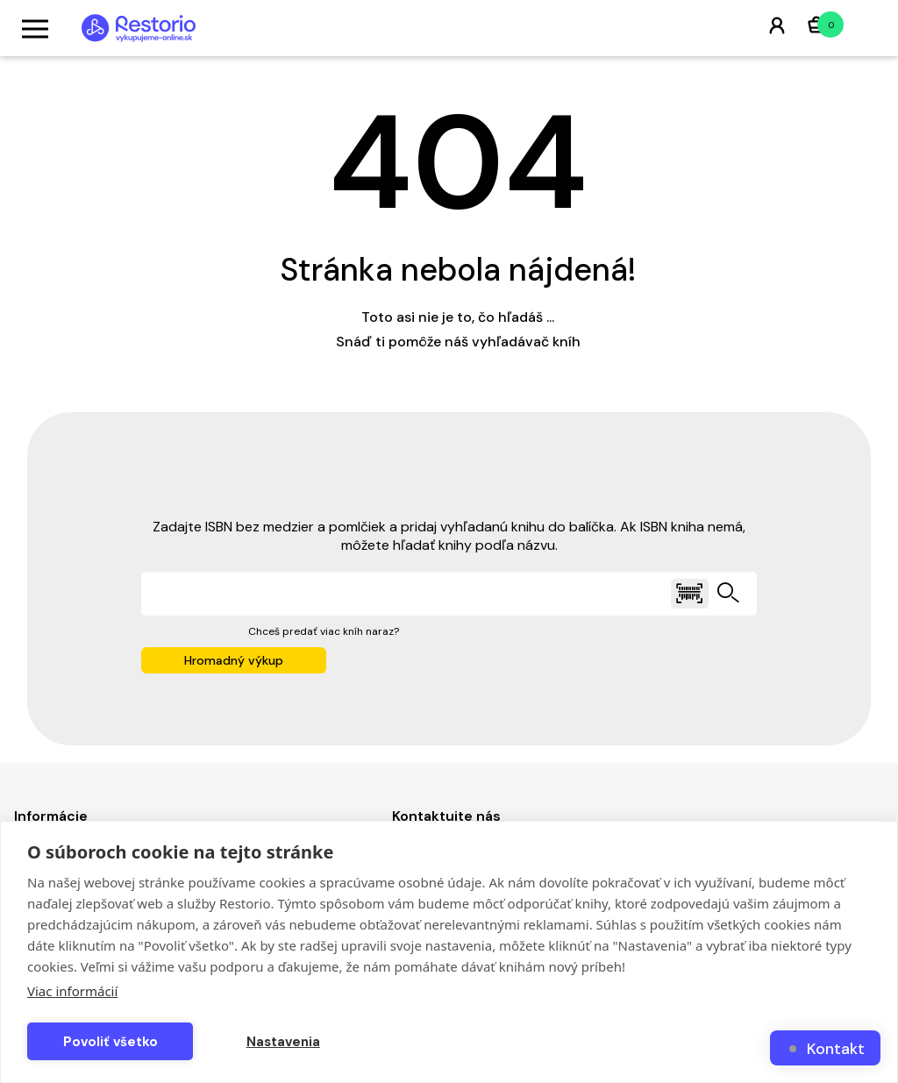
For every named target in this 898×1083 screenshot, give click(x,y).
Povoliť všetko (110, 1042)
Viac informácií (72, 991)
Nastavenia (283, 1042)
